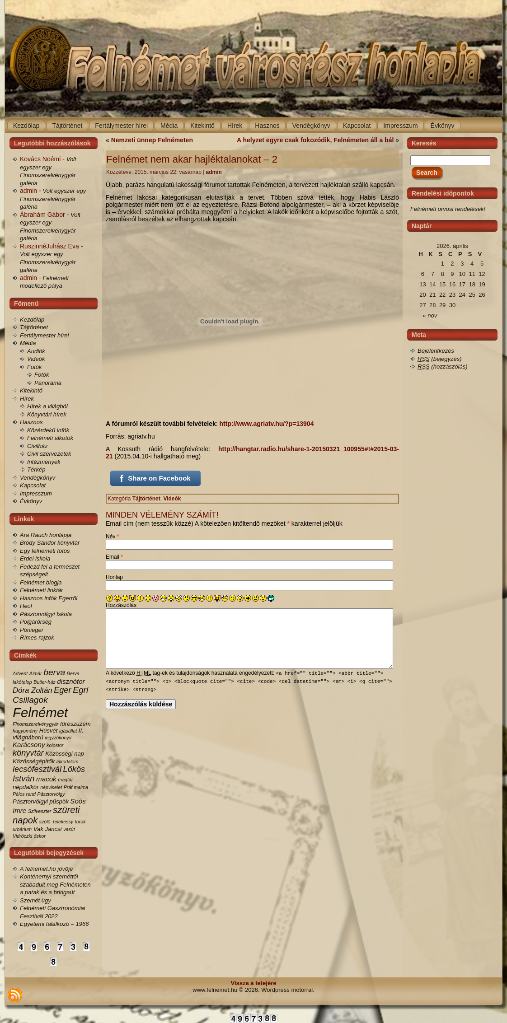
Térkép (36, 469)
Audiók (36, 351)
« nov (430, 315)
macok (46, 779)
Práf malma (76, 787)
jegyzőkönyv (58, 737)
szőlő (45, 821)
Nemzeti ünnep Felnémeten (152, 140)
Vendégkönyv (37, 477)
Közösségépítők (34, 761)
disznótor (70, 681)
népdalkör (26, 787)
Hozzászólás (121, 605)
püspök (59, 801)
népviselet (51, 787)
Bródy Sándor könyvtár (50, 542)
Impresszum (36, 493)
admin (214, 172)
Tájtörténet (34, 327)
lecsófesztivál (37, 769)
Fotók (34, 367)
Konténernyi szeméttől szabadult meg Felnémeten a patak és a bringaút (55, 884)
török (80, 821)
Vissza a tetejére (254, 983)
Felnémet (40, 712)
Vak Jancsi (47, 829)
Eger (62, 690)
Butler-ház (44, 682)
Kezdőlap (32, 319)
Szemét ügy (35, 900)
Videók (36, 358)
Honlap (114, 577)
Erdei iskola (35, 558)
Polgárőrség (36, 621)
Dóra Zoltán (32, 690)
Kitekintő (31, 390)
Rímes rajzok (37, 637)
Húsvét (48, 730)
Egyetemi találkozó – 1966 (54, 923)
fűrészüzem (75, 723)
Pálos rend (24, 794)
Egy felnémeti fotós (45, 550)
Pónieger (31, 629)
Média (28, 343)
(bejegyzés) (440, 358)
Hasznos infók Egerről (48, 598)
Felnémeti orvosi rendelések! (447, 209)
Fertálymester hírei (44, 335)
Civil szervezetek (49, 453)
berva (54, 672)
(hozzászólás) (443, 366)
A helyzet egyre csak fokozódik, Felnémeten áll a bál (315, 140)
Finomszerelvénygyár (35, 724)
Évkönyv (31, 501)
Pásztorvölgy (51, 794)
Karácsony (29, 744)
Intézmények (44, 461)
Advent (20, 673)
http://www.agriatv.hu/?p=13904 (267, 423)
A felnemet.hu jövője (46, 868)
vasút (69, 829)
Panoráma (47, 382)
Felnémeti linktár (41, 590)
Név (112, 536)
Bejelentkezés (436, 350)
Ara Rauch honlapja (45, 535)
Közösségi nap (64, 753)
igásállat (68, 730)
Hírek (27, 398)
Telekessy (62, 821)
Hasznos (31, 422)
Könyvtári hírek (46, 414)
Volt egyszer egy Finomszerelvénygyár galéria (53, 198)
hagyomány (25, 730)
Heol (26, 606)
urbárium (22, 829)
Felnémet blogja (41, 582)
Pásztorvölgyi (30, 801)
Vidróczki (22, 836)
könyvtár (28, 752)
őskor (40, 836)
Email (114, 557)
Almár (35, 673)
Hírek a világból (47, 406)
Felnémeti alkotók (50, 437)
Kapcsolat (33, 485)
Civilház (37, 446)
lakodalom (67, 761)
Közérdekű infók (48, 430)
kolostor (55, 745)
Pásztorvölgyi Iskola (46, 614)
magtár (65, 779)
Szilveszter (40, 811)
